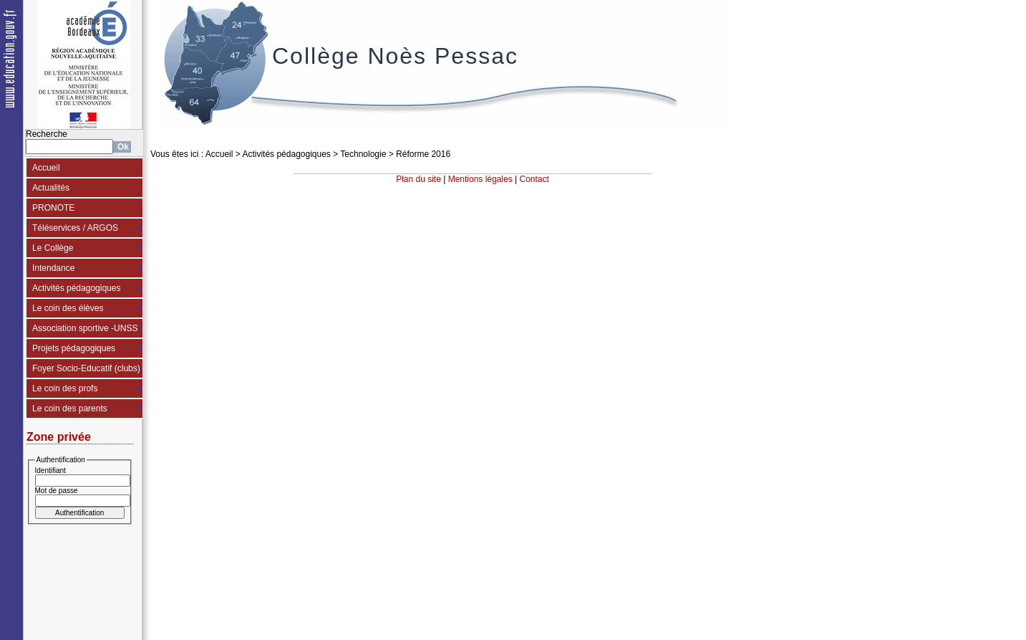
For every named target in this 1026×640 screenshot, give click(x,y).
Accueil (46, 168)
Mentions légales (480, 179)
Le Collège (52, 248)
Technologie (363, 154)
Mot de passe (56, 491)
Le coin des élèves (67, 308)
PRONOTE (53, 208)
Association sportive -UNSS (84, 328)
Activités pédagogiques (76, 288)
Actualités (50, 188)
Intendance (53, 268)
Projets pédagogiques (73, 348)
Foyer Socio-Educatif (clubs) (86, 368)
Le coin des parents (69, 408)
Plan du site (418, 179)
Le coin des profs (64, 388)
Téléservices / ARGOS (75, 228)
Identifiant (50, 470)
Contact (534, 179)
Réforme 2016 (423, 154)
